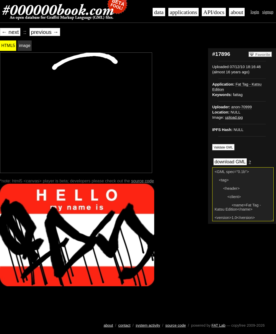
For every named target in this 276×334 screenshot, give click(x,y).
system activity (148, 325)
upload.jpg (234, 117)
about (237, 12)
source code (142, 181)
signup (267, 12)
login (254, 12)
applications (183, 12)
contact (124, 325)
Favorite (262, 54)
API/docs (213, 12)
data (159, 12)
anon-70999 (241, 107)
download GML (230, 161)
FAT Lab (218, 325)
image (24, 45)
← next (10, 32)
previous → (45, 32)
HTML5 (8, 45)
